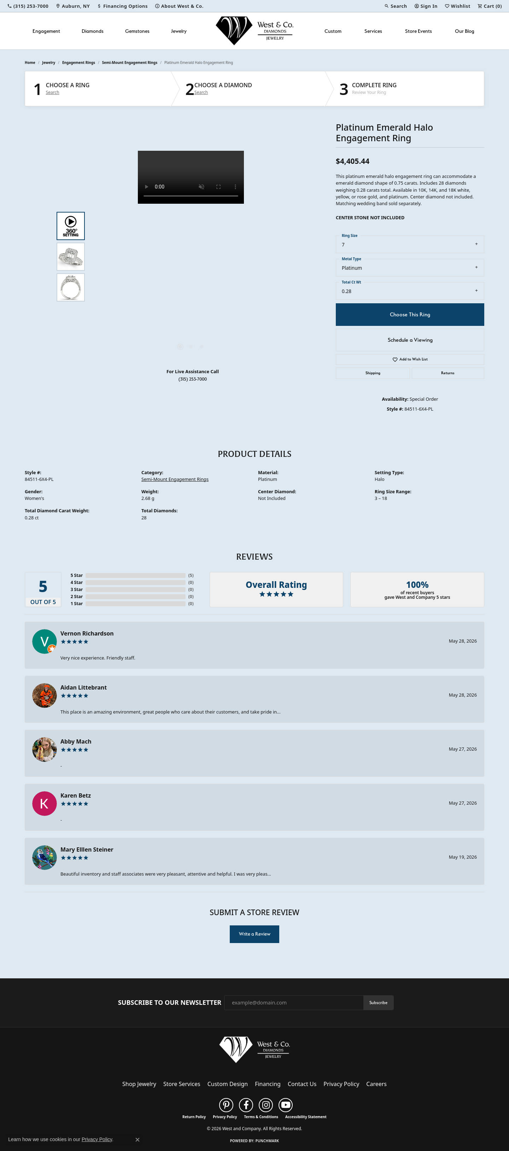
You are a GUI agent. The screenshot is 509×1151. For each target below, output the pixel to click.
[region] (191, 257)
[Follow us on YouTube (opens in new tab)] (286, 1105)
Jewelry (179, 31)
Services (373, 31)
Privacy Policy (341, 1084)
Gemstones (137, 31)
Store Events (418, 31)
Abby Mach (76, 741)
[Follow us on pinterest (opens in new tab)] (226, 1105)
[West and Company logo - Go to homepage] (254, 30)
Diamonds (93, 31)
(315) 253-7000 (193, 379)
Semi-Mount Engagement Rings (129, 62)
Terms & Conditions (261, 1117)
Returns (448, 373)
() (191, 575)
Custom (332, 31)
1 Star (77, 604)
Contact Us (302, 1084)
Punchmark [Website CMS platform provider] (267, 1140)
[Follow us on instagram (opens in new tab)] (266, 1105)
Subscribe (378, 1002)
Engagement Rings (78, 62)
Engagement (46, 31)
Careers (376, 1084)
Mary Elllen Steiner (86, 849)
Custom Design (227, 1084)
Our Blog (464, 31)
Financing (268, 1084)
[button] (395, 6)
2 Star (77, 597)
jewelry (48, 62)
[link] (27, 6)
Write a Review (254, 934)
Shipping (372, 373)
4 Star (77, 582)
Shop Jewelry (139, 1084)
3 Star (77, 589)
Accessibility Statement (306, 1117)
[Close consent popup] (137, 1140)
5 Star (77, 575)
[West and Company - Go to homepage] (254, 1051)
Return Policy (194, 1117)
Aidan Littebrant (83, 687)
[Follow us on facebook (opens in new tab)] (246, 1105)
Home (30, 62)
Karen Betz (75, 795)
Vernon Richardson (87, 633)
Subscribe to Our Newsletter (169, 1003)
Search (52, 92)
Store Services (181, 1084)
